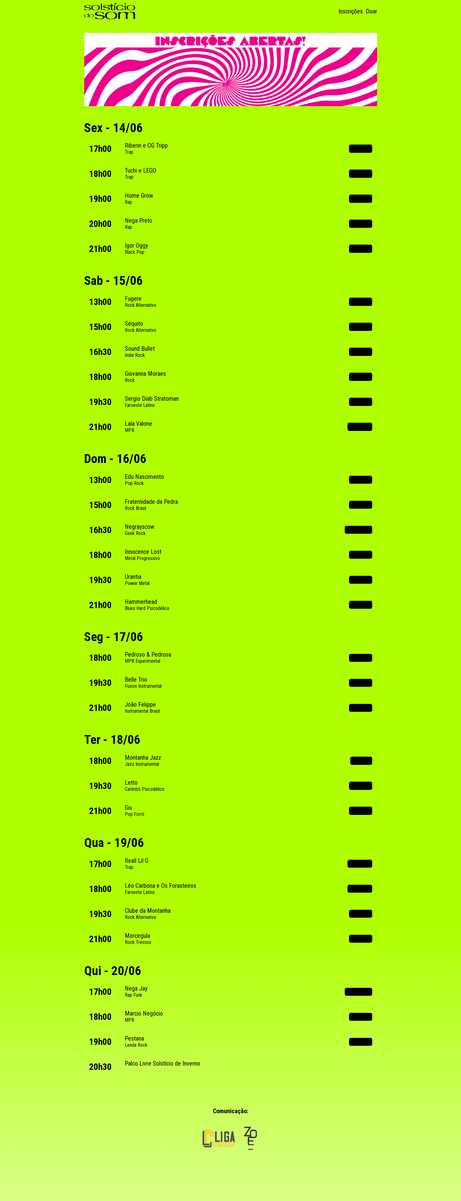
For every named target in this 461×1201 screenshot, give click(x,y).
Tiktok (361, 760)
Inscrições (350, 11)
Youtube (359, 427)
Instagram (358, 530)
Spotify (360, 148)
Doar (371, 11)
